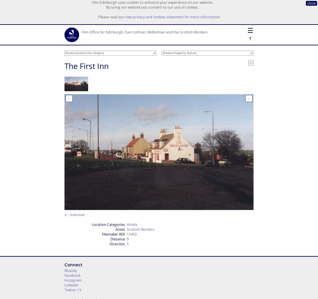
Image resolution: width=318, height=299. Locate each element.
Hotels (132, 224)
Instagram (72, 280)
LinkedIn (71, 285)
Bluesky (70, 270)
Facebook (72, 275)
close (311, 3)
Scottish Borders (141, 229)
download (77, 215)
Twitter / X (72, 290)
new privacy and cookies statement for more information (172, 17)
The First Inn (86, 66)
